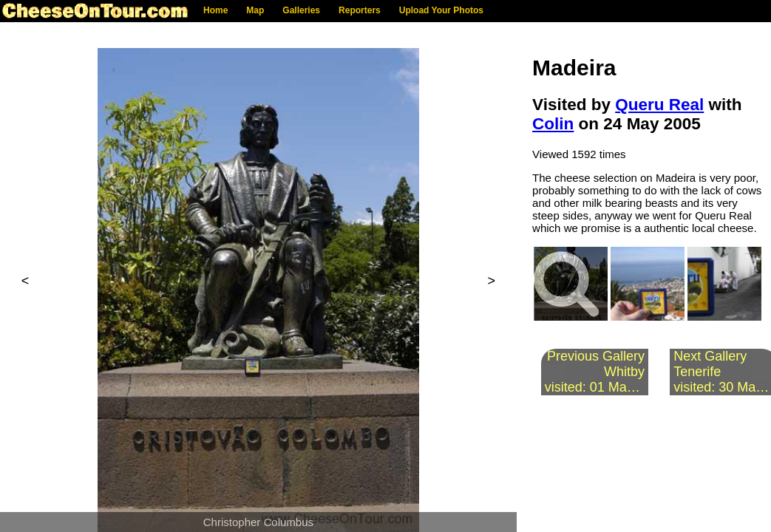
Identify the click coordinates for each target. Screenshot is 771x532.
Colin (553, 124)
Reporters (360, 10)
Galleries (301, 10)
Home (215, 10)
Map (255, 10)
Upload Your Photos (441, 10)
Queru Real (659, 104)
